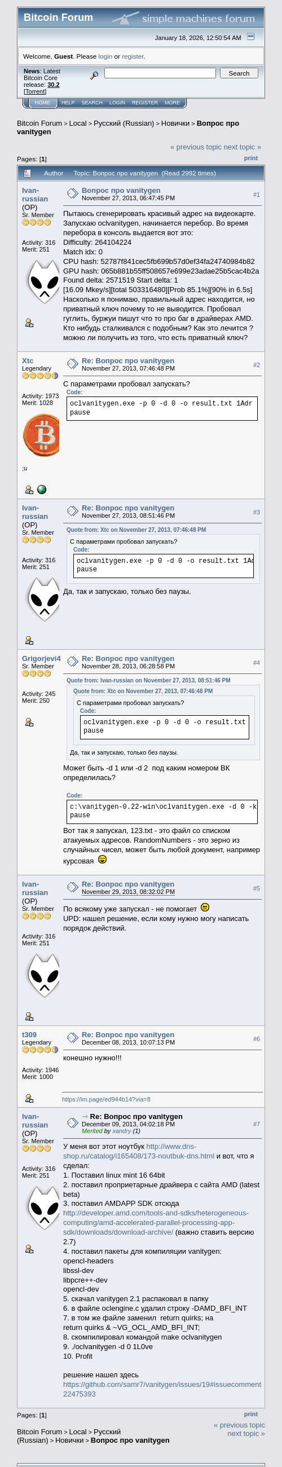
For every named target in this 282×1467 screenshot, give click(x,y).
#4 (256, 662)
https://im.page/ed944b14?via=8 (106, 1099)
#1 (256, 194)
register (132, 56)
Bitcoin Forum (39, 123)
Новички (175, 123)
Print (251, 158)
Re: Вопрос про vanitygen (128, 360)
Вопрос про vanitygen (121, 190)
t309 (29, 1034)
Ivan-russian (35, 194)
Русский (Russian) (124, 123)
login (106, 56)
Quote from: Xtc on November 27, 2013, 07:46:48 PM (136, 530)
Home (42, 102)
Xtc (27, 360)
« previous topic (196, 147)
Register (145, 102)
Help (68, 102)
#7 (256, 1124)
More (172, 102)
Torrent (35, 91)
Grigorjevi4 (41, 658)
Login (117, 102)
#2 (256, 365)
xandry (121, 1130)
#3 (256, 512)
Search (92, 102)
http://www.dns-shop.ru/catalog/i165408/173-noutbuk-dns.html (138, 1151)
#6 (256, 1039)
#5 (256, 888)
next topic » (243, 147)
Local (78, 123)
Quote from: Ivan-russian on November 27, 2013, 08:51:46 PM (149, 680)
